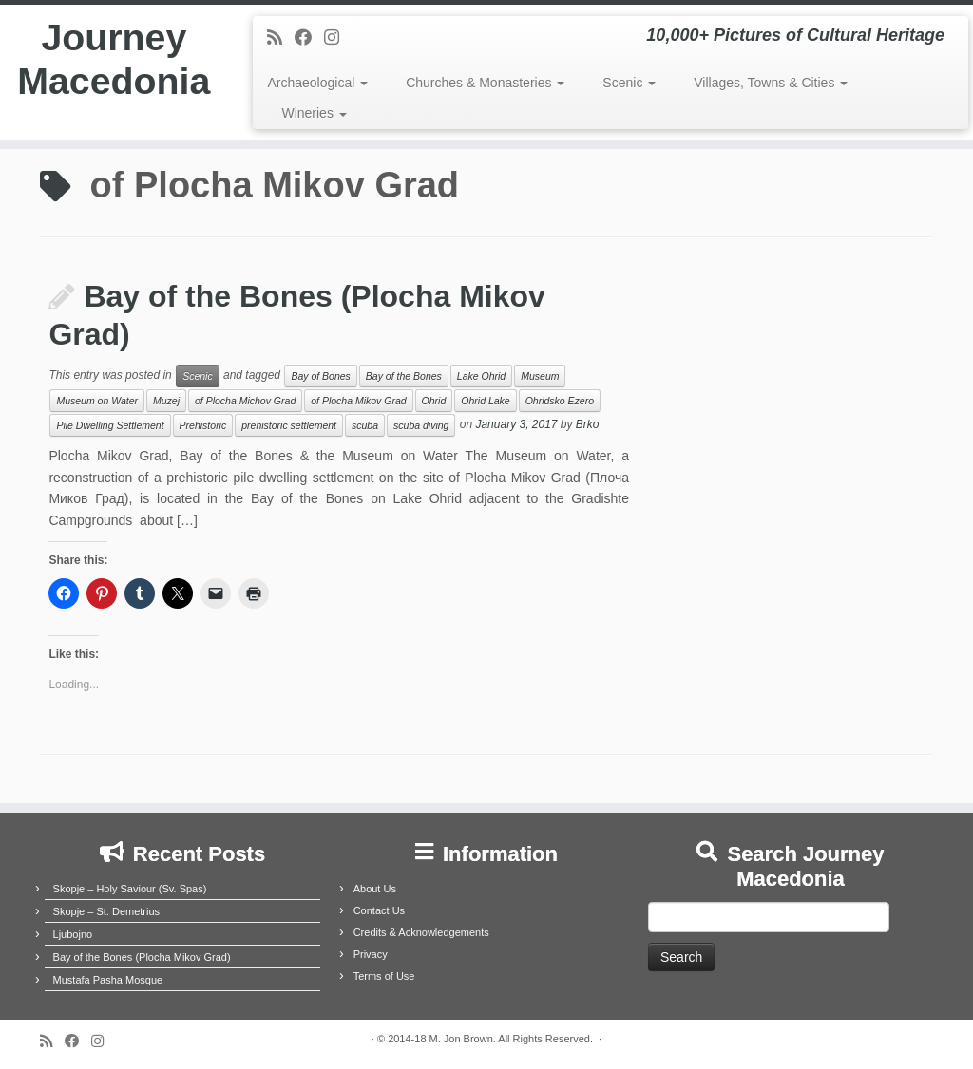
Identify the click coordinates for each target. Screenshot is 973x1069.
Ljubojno (73, 934)
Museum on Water (97, 400)
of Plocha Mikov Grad (358, 400)
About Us (374, 888)
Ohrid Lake (485, 400)
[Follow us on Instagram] (338, 37)
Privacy (370, 954)
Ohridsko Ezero (559, 400)
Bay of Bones (320, 376)
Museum (540, 376)
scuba (365, 425)
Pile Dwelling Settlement (109, 425)
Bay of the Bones (404, 376)
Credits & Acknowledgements (421, 932)
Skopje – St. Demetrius (107, 911)
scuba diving (420, 425)
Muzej (166, 400)
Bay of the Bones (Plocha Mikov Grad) (142, 957)
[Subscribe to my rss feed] (281, 37)
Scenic (629, 82)
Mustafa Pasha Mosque (108, 979)
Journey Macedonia (113, 60)
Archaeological (317, 82)
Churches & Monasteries (485, 82)
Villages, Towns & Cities (771, 82)
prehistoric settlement (288, 425)
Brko (588, 425)
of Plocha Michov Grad (245, 400)
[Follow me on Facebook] (309, 37)
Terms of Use (384, 976)
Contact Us (379, 910)
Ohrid (434, 400)
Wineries (313, 113)
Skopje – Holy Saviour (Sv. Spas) (130, 888)
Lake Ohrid (481, 376)
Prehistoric (203, 425)
